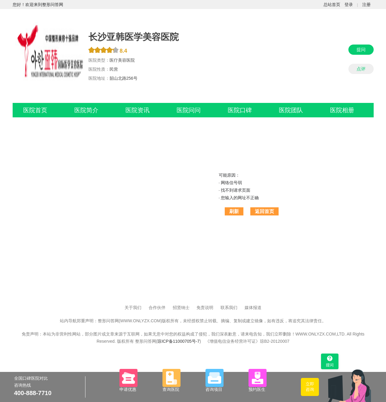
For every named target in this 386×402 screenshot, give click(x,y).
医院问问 (189, 110)
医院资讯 (137, 110)
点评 (361, 68)
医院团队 (291, 110)
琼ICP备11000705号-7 (178, 341)
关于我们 (133, 307)
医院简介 (86, 110)
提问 (361, 49)
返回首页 (264, 211)
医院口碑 (240, 110)
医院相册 (342, 110)
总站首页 (331, 4)
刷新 (234, 211)
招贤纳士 (181, 307)
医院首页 (35, 110)
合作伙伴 (157, 307)
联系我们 (229, 307)
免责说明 (204, 307)
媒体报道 (253, 307)
